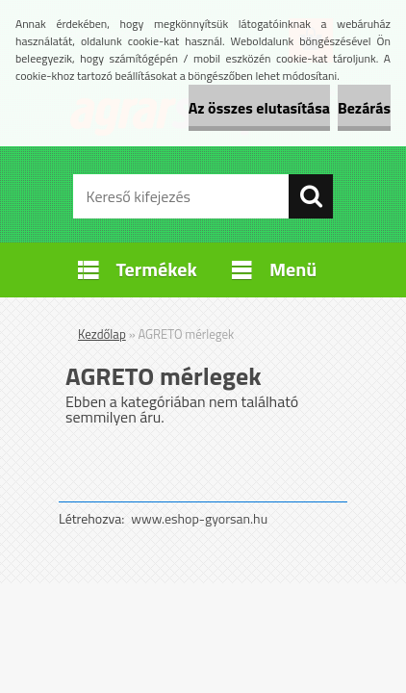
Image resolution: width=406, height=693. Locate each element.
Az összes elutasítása (259, 107)
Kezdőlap (102, 334)
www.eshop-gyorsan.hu (199, 518)
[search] (311, 196)
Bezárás (364, 107)
